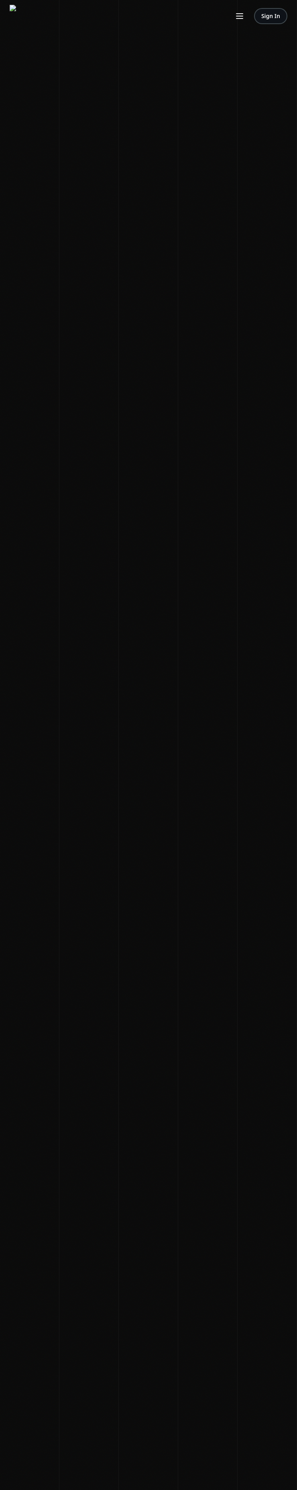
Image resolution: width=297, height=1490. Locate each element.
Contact (29, 78)
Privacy (29, 150)
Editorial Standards (64, 78)
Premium (70, 50)
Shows (26, 50)
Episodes (46, 50)
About (11, 78)
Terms (11, 150)
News (10, 50)
